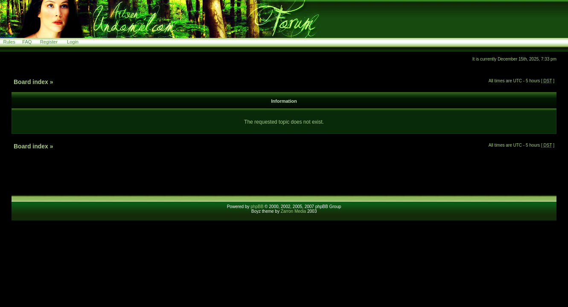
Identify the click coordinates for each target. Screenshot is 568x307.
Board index (31, 81)
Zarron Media (293, 211)
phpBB (257, 206)
